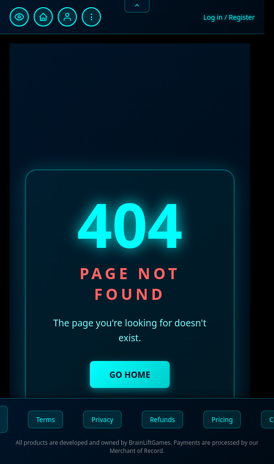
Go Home (129, 374)
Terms (45, 419)
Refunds (162, 419)
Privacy (102, 419)
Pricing (222, 419)
